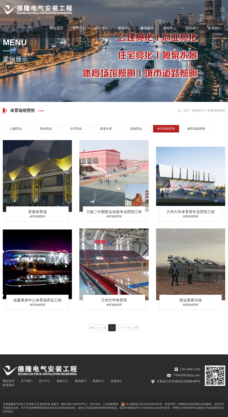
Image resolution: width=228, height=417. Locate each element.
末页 (135, 327)
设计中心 (101, 28)
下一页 (126, 327)
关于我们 (79, 28)
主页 (186, 110)
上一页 (102, 327)
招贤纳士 (192, 28)
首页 (92, 327)
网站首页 (56, 28)
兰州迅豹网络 (110, 404)
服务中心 (124, 28)
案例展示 (147, 28)
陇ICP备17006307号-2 (74, 404)
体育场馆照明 (216, 110)
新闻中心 (169, 28)
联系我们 (215, 28)
